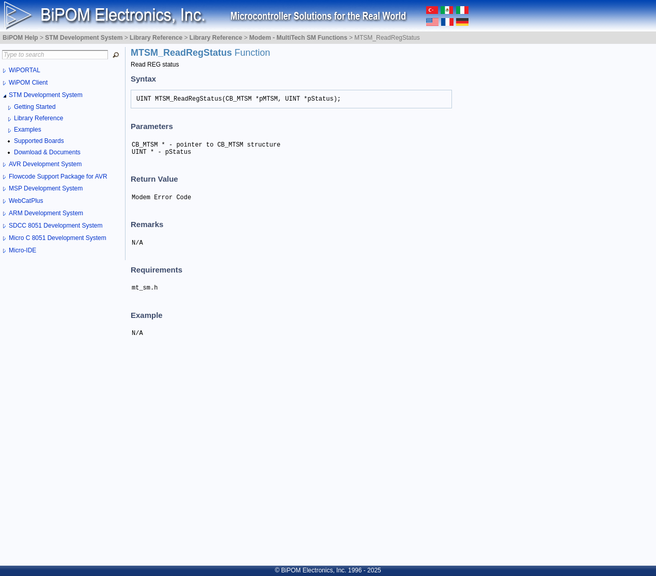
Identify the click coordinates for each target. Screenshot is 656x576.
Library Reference (38, 118)
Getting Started (35, 106)
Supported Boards (39, 141)
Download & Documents (47, 152)
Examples (27, 129)
